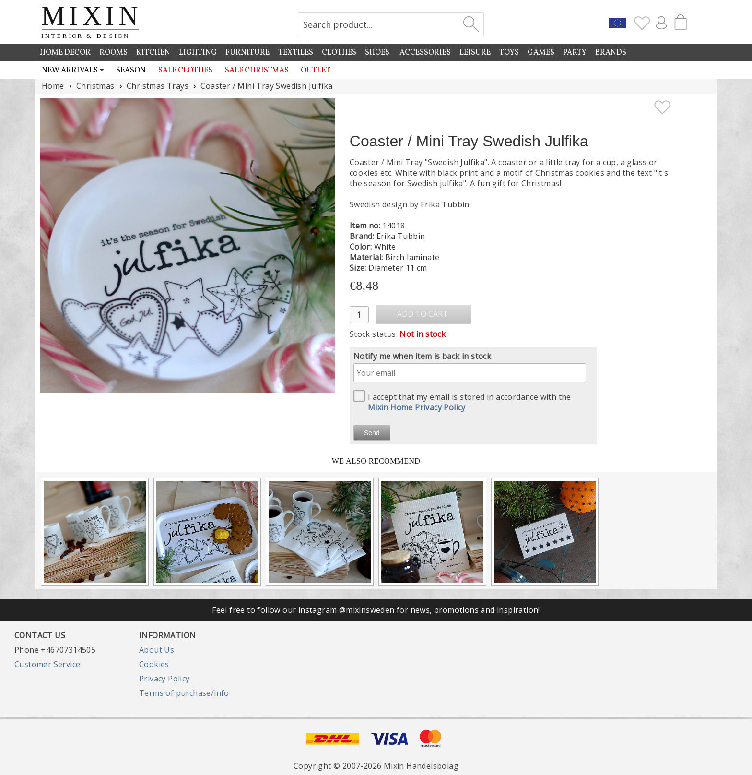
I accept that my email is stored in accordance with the (462, 401)
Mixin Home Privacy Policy (417, 407)
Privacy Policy (164, 678)
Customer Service (47, 664)
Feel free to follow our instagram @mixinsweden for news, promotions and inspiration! (376, 610)
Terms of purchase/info (184, 693)
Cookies (154, 664)
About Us (156, 649)
